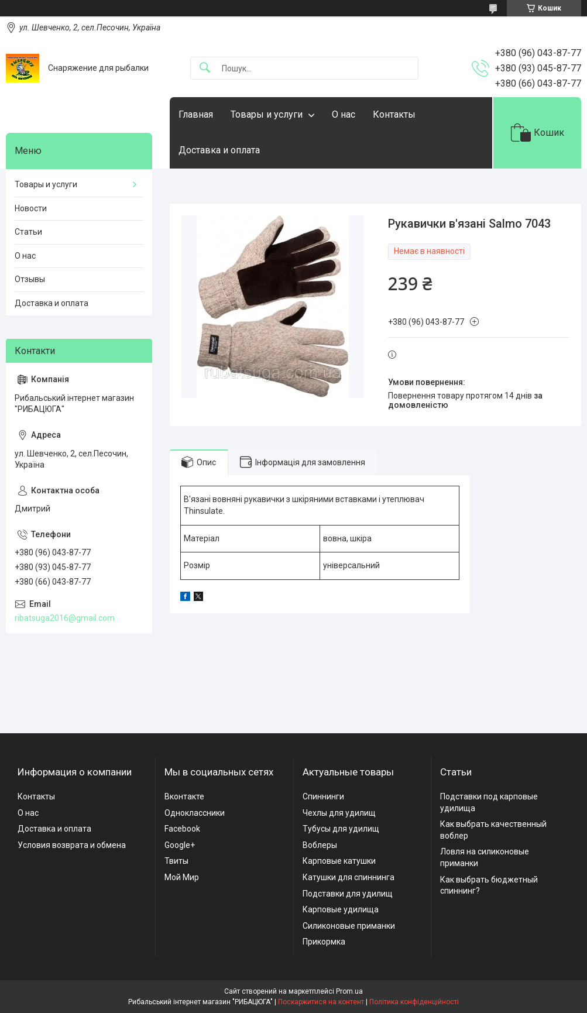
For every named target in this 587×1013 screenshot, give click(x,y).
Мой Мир (181, 877)
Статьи (28, 231)
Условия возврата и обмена (72, 845)
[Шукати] (205, 68)
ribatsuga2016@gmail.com (65, 618)
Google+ (179, 845)
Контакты (394, 114)
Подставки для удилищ (348, 893)
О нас (343, 114)
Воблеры (320, 845)
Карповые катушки (339, 861)
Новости (31, 208)
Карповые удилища (341, 909)
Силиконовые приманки (349, 925)
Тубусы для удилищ (341, 828)
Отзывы (30, 279)
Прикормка (324, 941)
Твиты (176, 861)
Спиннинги (323, 796)
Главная (195, 114)
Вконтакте (184, 796)
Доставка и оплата (219, 150)
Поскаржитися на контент (321, 1002)
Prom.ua (349, 991)
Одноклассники (194, 813)
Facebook (182, 828)
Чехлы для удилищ (339, 813)
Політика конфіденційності (414, 1002)
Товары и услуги (267, 114)
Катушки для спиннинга (348, 877)
